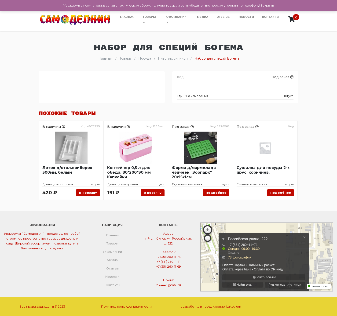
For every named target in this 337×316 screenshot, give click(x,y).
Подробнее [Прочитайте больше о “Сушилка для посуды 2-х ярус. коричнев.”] (280, 192)
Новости (246, 16)
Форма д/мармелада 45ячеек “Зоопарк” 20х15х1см (194, 172)
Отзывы (223, 16)
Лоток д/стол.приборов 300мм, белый (67, 170)
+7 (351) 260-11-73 (168, 257)
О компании (176, 16)
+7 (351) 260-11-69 (168, 266)
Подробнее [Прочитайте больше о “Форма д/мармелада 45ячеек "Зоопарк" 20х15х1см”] (216, 192)
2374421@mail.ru (168, 285)
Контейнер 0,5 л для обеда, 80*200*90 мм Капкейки (129, 172)
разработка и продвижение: (210, 306)
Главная (127, 16)
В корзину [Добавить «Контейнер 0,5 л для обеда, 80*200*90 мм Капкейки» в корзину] (152, 192)
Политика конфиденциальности (126, 306)
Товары (149, 16)
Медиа (203, 16)
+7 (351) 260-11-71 (168, 261)
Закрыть (267, 5)
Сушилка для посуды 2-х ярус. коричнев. (263, 170)
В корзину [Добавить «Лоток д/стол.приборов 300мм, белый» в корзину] (88, 192)
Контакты (270, 16)
